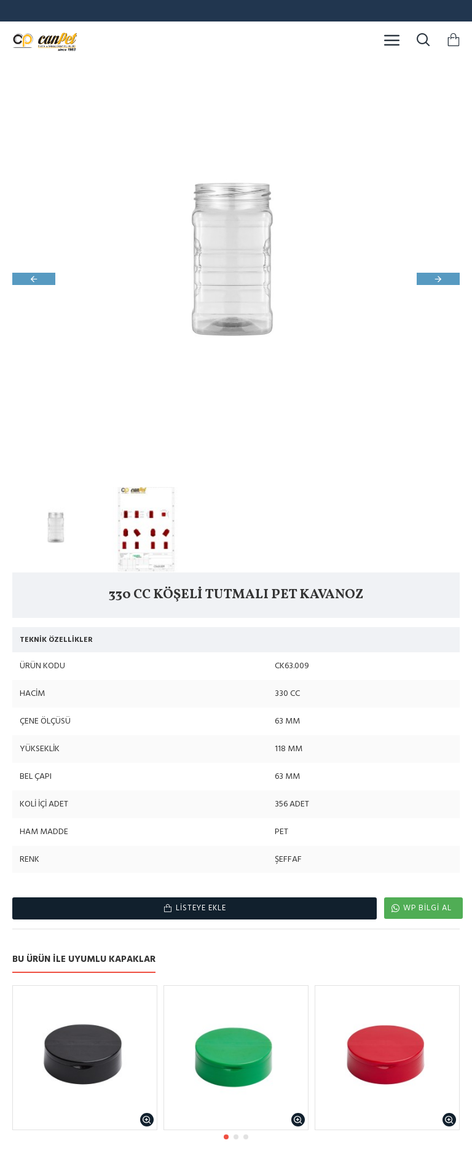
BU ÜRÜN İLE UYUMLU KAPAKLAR (83, 960)
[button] (33, 279)
